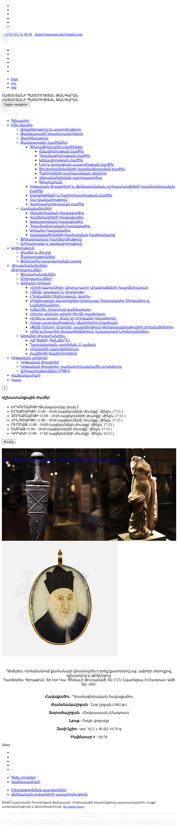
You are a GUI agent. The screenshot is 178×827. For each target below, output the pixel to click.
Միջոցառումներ (36, 279)
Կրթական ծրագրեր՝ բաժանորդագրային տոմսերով (70, 367)
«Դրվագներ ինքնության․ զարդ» (60, 296)
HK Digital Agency (74, 806)
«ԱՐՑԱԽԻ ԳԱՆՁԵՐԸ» (50, 340)
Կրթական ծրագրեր (39, 362)
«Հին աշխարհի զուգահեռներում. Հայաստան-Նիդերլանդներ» (90, 331)
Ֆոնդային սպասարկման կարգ (50, 261)
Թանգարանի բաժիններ (44, 142)
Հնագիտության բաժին (61, 151)
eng (13, 87)
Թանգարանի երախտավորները (51, 134)
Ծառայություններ (37, 257)
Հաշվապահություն (48, 200)
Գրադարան (50, 182)
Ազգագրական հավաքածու (56, 222)
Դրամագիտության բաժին (64, 156)
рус (13, 83)
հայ (14, 79)
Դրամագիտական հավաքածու (60, 226)
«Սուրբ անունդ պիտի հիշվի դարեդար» (68, 314)
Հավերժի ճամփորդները (53, 353)
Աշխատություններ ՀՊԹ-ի (45, 371)
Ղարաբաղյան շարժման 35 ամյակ (63, 345)
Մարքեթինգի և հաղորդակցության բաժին (71, 195)
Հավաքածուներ (36, 208)
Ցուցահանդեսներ (38, 274)
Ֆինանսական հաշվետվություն (51, 239)
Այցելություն (22, 248)
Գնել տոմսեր (23, 777)
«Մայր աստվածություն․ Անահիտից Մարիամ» (74, 323)
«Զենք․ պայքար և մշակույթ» (57, 292)
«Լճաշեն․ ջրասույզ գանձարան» (61, 309)
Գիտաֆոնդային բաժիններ (56, 147)
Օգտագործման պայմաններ (39, 790)
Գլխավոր (20, 121)
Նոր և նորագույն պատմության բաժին (76, 164)
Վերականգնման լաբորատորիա (70, 178)
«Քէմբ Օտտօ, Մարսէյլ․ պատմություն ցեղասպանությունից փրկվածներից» (102, 327)
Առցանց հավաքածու (50, 230)
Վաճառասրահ (25, 375)
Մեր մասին (22, 125)
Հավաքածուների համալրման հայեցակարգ (72, 235)
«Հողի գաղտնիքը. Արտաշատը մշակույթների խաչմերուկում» (89, 287)
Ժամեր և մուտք (35, 252)
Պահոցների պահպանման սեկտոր (73, 173)
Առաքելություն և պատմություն (50, 129)
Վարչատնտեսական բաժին (57, 204)
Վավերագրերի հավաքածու (57, 217)
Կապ (16, 380)
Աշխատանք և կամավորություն (51, 244)
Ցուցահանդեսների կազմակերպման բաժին (82, 169)
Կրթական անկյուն (29, 358)
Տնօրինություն (34, 138)
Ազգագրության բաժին (61, 160)
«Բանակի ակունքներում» (54, 349)
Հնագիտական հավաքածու (57, 213)
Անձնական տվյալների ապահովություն (49, 794)
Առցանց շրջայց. (35, 283)
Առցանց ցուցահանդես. (43, 336)
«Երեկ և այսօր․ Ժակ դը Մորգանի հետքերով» (73, 318)
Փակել (9, 441)
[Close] (4, 388)
